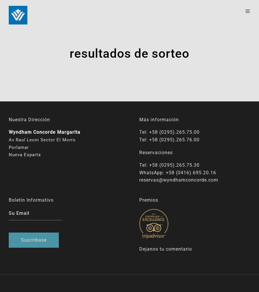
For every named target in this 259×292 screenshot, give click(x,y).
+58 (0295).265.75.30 (174, 165)
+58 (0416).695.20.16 (191, 172)
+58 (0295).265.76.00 (174, 140)
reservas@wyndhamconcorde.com (178, 180)
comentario (179, 249)
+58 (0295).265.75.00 (174, 132)
